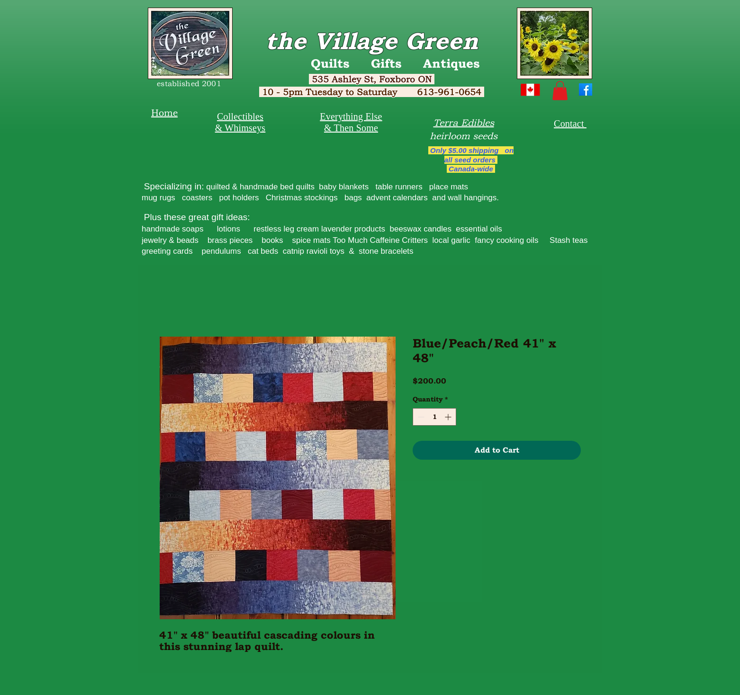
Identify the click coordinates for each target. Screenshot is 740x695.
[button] (560, 90)
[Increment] (449, 417)
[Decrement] (420, 417)
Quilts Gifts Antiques (395, 63)
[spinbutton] (434, 417)
